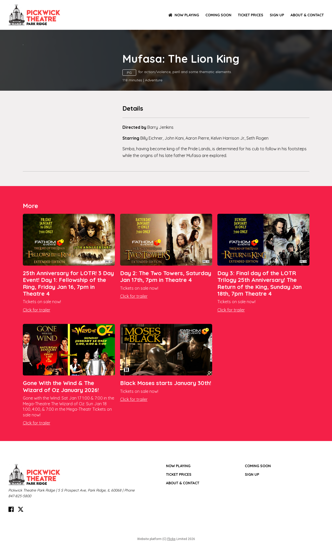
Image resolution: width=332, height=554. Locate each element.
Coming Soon (218, 15)
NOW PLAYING (183, 15)
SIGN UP (277, 15)
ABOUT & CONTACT (307, 15)
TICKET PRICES (250, 15)
